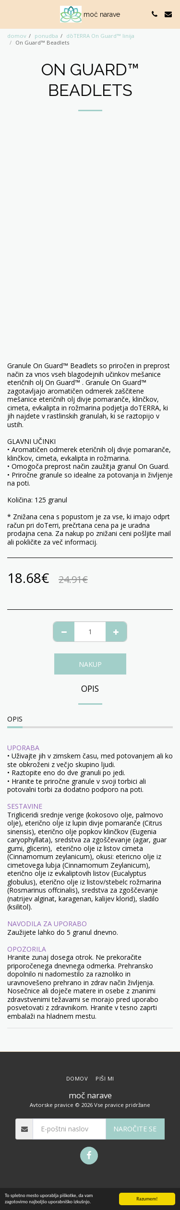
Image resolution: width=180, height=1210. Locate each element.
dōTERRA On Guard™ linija (100, 35)
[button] (10, 13)
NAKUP (90, 664)
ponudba (46, 35)
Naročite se (134, 1128)
